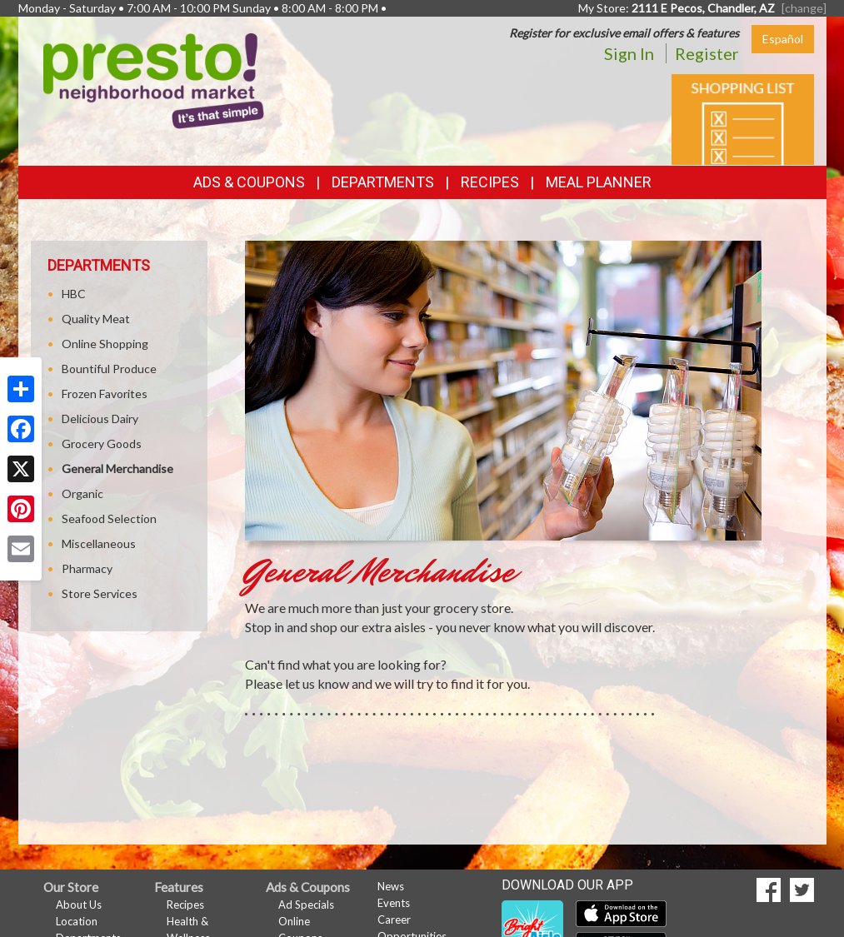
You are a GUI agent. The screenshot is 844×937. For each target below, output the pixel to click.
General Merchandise (117, 468)
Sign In (629, 53)
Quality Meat (96, 319)
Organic (82, 493)
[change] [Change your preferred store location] (804, 8)
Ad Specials (306, 904)
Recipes (490, 182)
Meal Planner (599, 182)
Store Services (99, 593)
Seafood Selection (109, 518)
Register (707, 53)
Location (76, 921)
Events (393, 903)
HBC (74, 294)
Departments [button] (383, 182)
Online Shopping (105, 343)
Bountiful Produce (109, 368)
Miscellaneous (99, 543)
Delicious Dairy (100, 418)
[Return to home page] (153, 79)
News (390, 886)
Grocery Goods (102, 443)
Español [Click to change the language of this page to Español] (782, 39)
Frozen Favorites (104, 393)
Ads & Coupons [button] (249, 182)
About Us (79, 904)
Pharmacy (87, 568)
